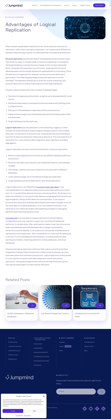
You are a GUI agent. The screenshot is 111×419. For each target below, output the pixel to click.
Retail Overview (12, 342)
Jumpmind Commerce (14, 346)
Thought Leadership (15, 17)
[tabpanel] (22, 303)
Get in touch (99, 5)
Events (61, 350)
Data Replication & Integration (50, 5)
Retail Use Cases (13, 355)
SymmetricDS (11, 218)
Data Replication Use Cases (41, 356)
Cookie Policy (19, 415)
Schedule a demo (101, 392)
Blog (74, 5)
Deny (34, 411)
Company (62, 342)
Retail (34, 5)
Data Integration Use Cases (41, 361)
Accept (13, 411)
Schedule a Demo (89, 342)
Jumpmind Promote (14, 350)
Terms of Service (52, 407)
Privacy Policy (27, 415)
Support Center (85, 5)
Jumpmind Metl (38, 348)
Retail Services (12, 359)
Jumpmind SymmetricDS (41, 352)
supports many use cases (48, 187)
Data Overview (38, 344)
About (66, 5)
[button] (44, 396)
